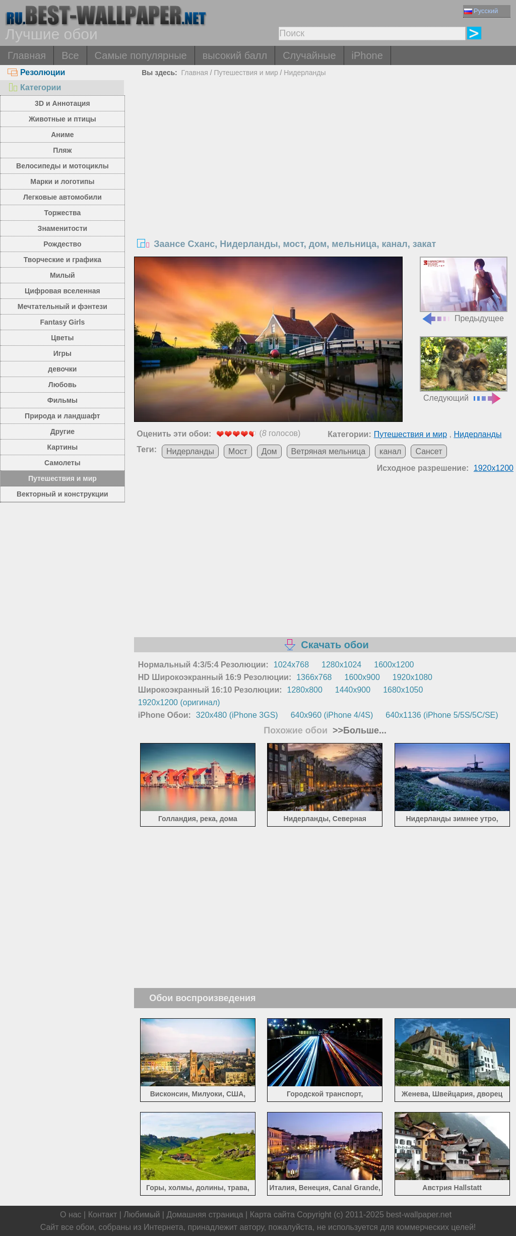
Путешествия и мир (62, 478)
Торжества (62, 213)
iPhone (367, 55)
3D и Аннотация (62, 103)
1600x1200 (394, 664)
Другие (62, 431)
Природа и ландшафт (62, 416)
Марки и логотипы (62, 181)
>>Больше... (358, 730)
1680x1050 (403, 690)
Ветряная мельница (328, 451)
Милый (62, 275)
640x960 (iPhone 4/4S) (332, 715)
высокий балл (235, 55)
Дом (269, 451)
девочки (62, 369)
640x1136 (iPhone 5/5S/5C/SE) (441, 715)
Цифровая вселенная (62, 291)
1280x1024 (341, 664)
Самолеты (62, 463)
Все (70, 55)
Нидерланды (305, 73)
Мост (237, 451)
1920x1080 (412, 677)
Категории (34, 87)
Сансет (428, 451)
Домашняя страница (204, 1214)
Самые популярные (141, 55)
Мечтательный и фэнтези (62, 306)
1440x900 (352, 690)
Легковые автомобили (62, 197)
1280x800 (304, 690)
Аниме (62, 135)
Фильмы (62, 400)
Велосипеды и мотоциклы (62, 166)
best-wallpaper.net (419, 1214)
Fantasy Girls (62, 322)
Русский (481, 11)
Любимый (141, 1214)
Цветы (62, 338)
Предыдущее (463, 290)
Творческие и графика (62, 260)
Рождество (62, 244)
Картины (62, 447)
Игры (62, 353)
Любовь (62, 385)
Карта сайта (272, 1214)
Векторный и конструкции (62, 494)
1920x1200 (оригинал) (179, 702)
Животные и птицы (62, 119)
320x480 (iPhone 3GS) (237, 715)
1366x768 (314, 677)
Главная (27, 55)
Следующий (463, 369)
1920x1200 (493, 468)
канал (390, 451)
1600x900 (362, 677)
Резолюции (36, 72)
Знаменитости (63, 228)
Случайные (309, 55)
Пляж (62, 150)
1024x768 (291, 664)
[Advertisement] (325, 155)
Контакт (102, 1214)
